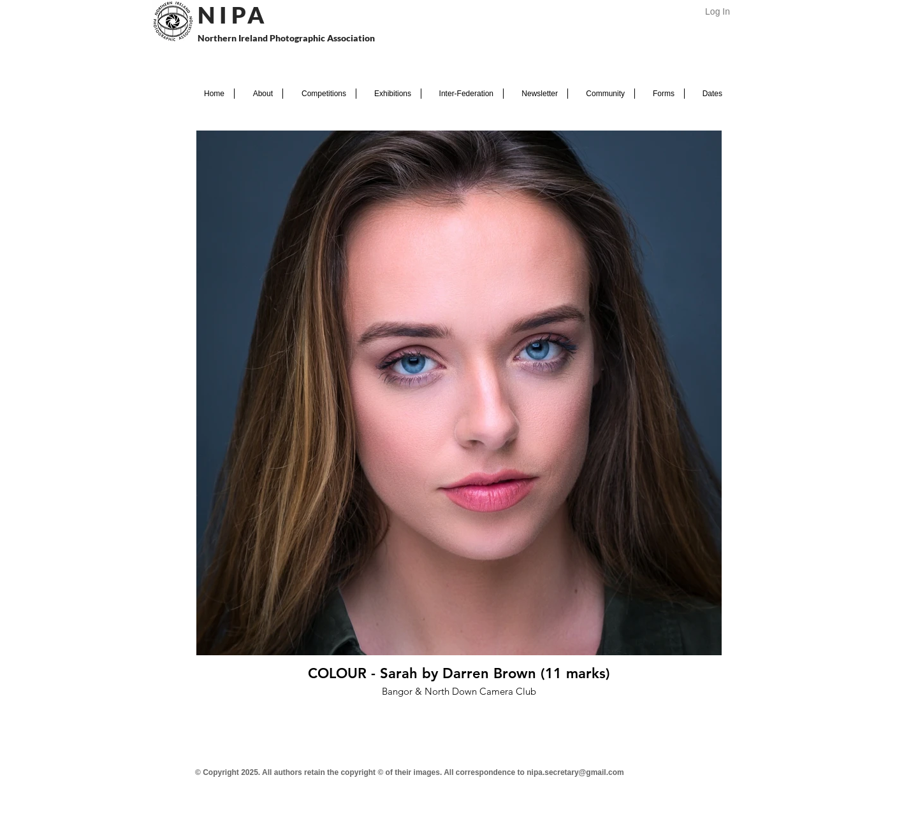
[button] (258, 94)
